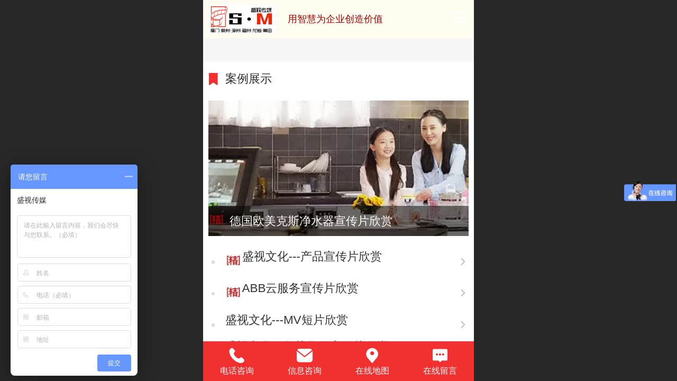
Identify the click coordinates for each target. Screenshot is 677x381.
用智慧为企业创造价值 (335, 19)
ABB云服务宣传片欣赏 (300, 288)
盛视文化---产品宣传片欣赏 (312, 256)
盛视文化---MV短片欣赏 (286, 319)
